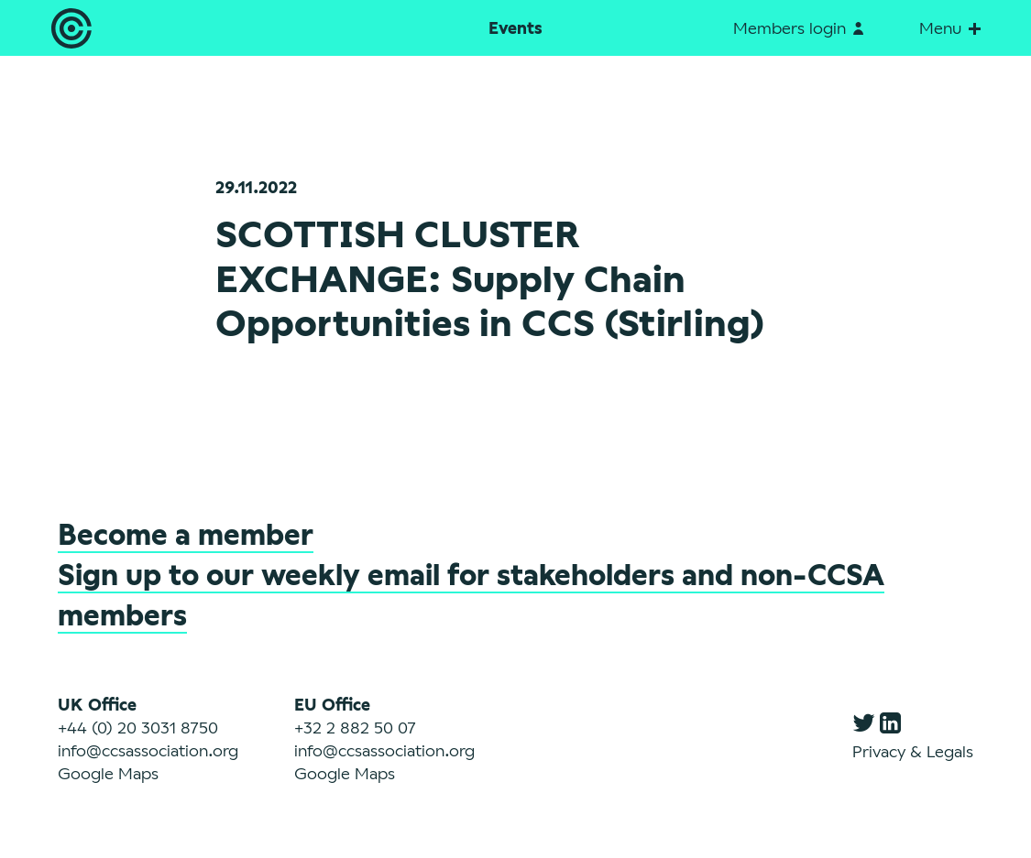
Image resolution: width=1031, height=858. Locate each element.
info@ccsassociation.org (148, 750)
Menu (949, 27)
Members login (798, 27)
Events (515, 27)
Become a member (185, 533)
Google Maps (108, 773)
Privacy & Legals (912, 751)
